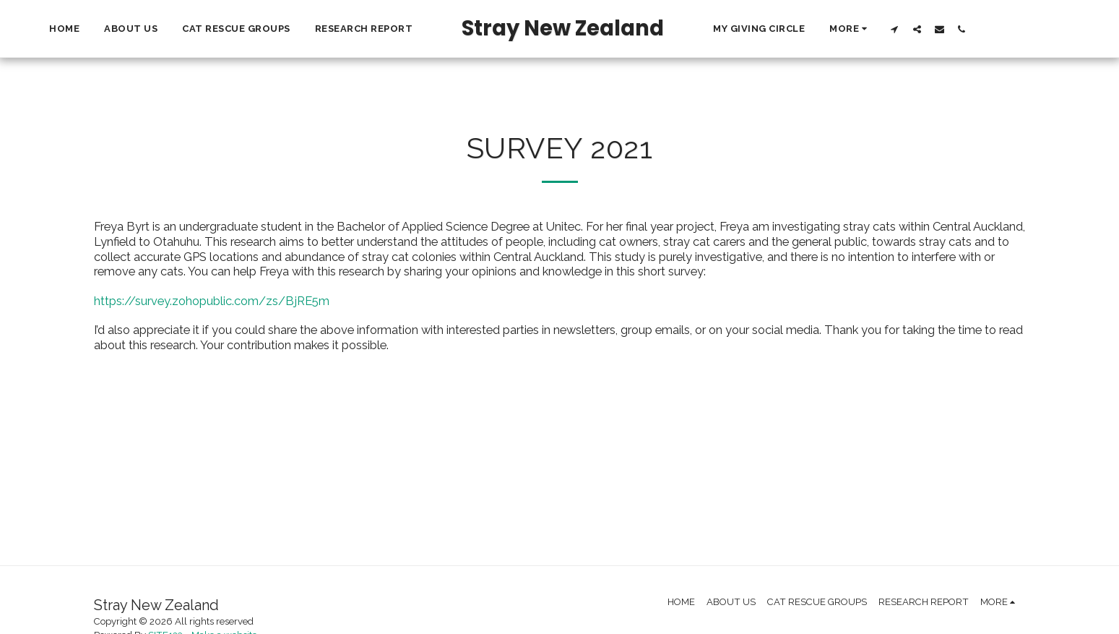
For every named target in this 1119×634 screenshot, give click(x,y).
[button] (1008, 29)
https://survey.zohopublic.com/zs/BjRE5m (211, 301)
